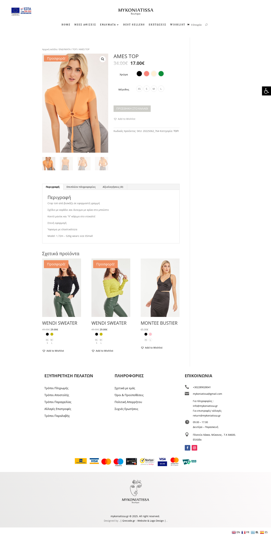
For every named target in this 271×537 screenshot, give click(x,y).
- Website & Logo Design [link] (149, 520)
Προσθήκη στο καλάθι (132, 108)
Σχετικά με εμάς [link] (125, 388)
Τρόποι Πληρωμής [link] (56, 388)
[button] (103, 59)
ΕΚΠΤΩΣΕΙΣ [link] (157, 25)
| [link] (165, 520)
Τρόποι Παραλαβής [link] (57, 416)
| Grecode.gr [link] (127, 520)
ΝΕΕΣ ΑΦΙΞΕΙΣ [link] (85, 25)
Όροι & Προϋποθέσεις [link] (129, 395)
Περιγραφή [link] (52, 186)
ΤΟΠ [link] (74, 49)
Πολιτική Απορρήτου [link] (128, 402)
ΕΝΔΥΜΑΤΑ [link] (108, 25)
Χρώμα (124, 74)
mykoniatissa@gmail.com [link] (207, 393)
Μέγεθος (123, 89)
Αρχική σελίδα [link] (49, 49)
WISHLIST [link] (177, 25)
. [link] (119, 520)
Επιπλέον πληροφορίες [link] (81, 186)
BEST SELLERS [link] (134, 25)
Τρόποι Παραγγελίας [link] (57, 402)
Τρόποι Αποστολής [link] (56, 395)
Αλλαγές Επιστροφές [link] (57, 409)
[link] (266, 90)
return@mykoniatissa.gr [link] (207, 415)
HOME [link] (66, 25)
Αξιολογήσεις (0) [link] (113, 186)
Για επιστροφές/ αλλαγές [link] (207, 410)
